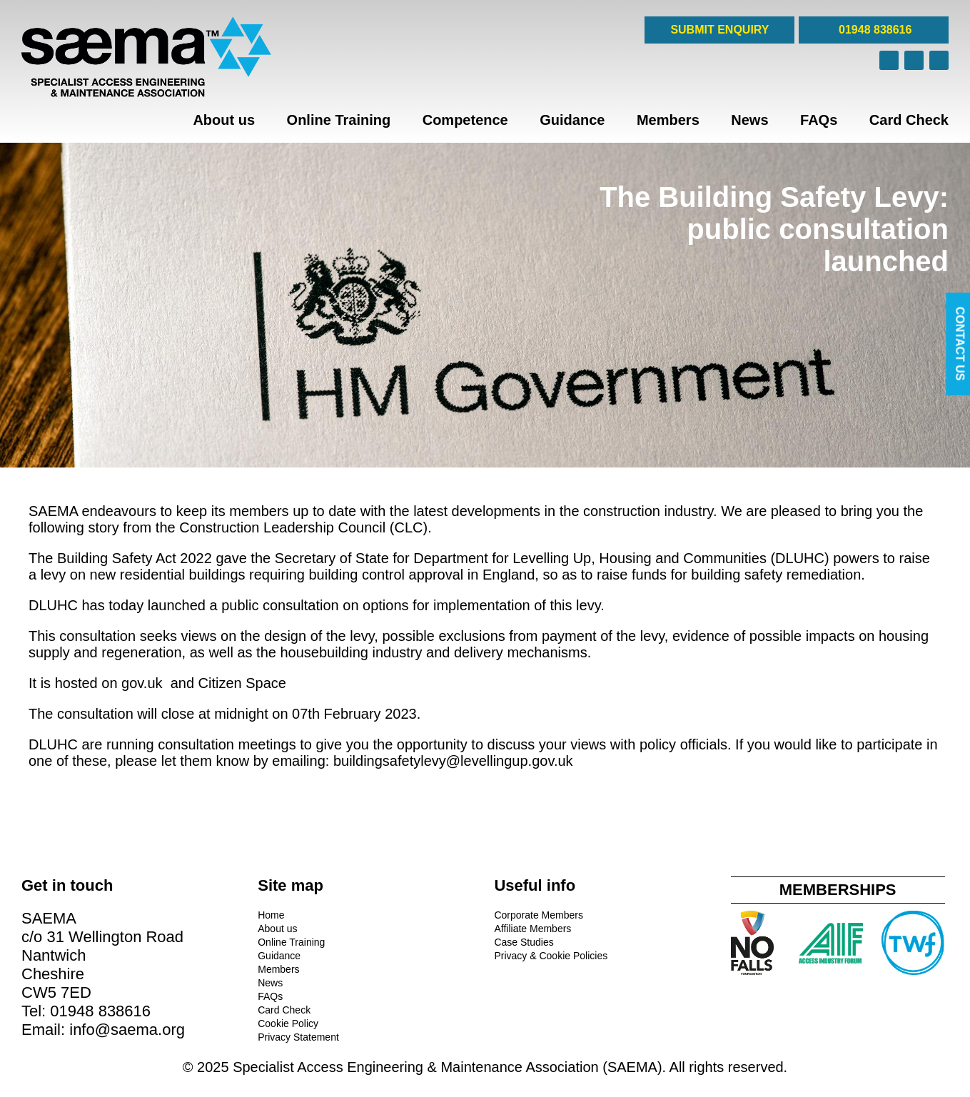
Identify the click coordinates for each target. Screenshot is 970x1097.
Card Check (909, 120)
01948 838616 (874, 30)
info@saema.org (127, 1029)
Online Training (339, 120)
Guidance (572, 120)
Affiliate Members (532, 928)
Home (271, 915)
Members (668, 120)
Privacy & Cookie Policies (550, 955)
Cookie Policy (288, 1023)
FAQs (818, 120)
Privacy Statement (298, 1037)
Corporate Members (538, 915)
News (749, 120)
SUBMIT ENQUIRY (719, 30)
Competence (465, 120)
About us (224, 120)
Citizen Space (242, 683)
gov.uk (143, 683)
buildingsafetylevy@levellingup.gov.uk (453, 761)
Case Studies (523, 942)
